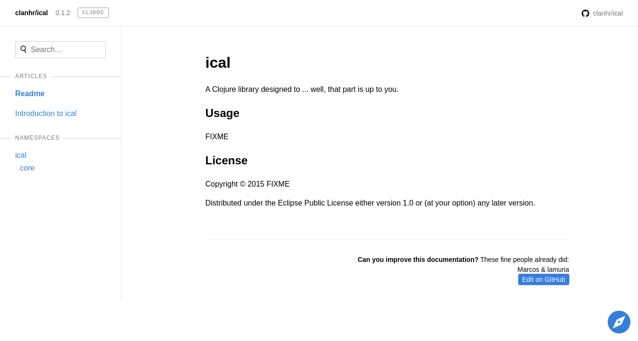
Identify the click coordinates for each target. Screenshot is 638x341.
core (27, 168)
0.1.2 (62, 13)
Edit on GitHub (543, 279)
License (227, 160)
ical (21, 155)
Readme (30, 94)
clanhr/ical (31, 13)
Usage (223, 113)
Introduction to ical (46, 113)
